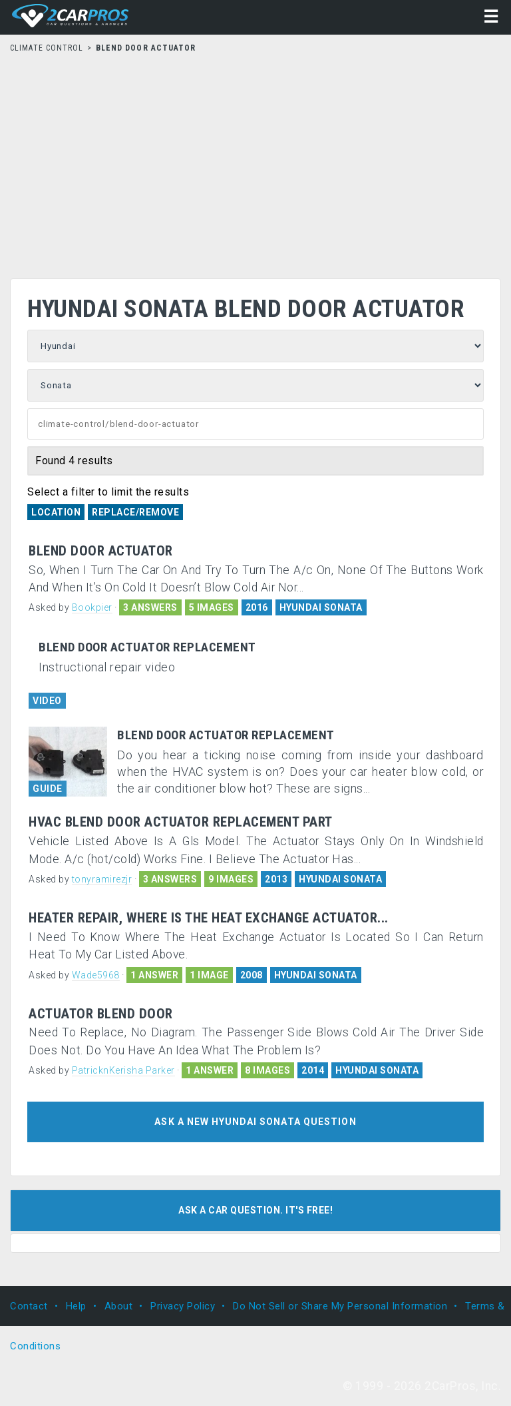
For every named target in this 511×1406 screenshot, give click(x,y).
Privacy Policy (182, 1306)
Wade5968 (96, 975)
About (118, 1306)
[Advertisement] (255, 162)
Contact (29, 1306)
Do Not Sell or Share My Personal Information (340, 1306)
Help (76, 1306)
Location (56, 512)
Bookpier (92, 607)
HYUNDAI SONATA (321, 607)
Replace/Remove (135, 512)
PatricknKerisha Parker (123, 1070)
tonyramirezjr (102, 879)
